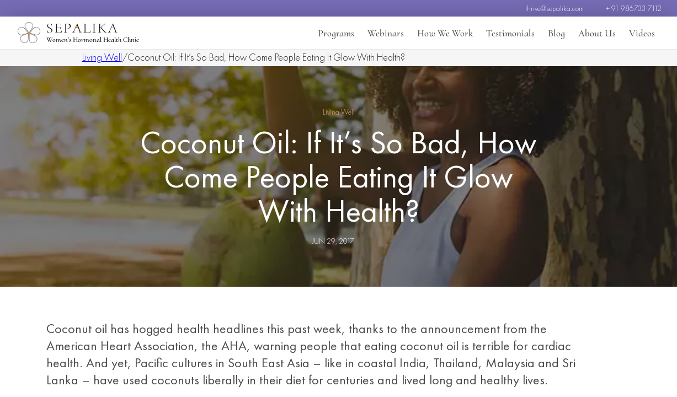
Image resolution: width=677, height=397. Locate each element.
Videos (642, 33)
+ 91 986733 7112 (634, 8)
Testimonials (510, 33)
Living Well (102, 57)
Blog (556, 33)
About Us (597, 33)
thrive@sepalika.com (554, 8)
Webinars (385, 33)
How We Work (445, 33)
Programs (336, 33)
